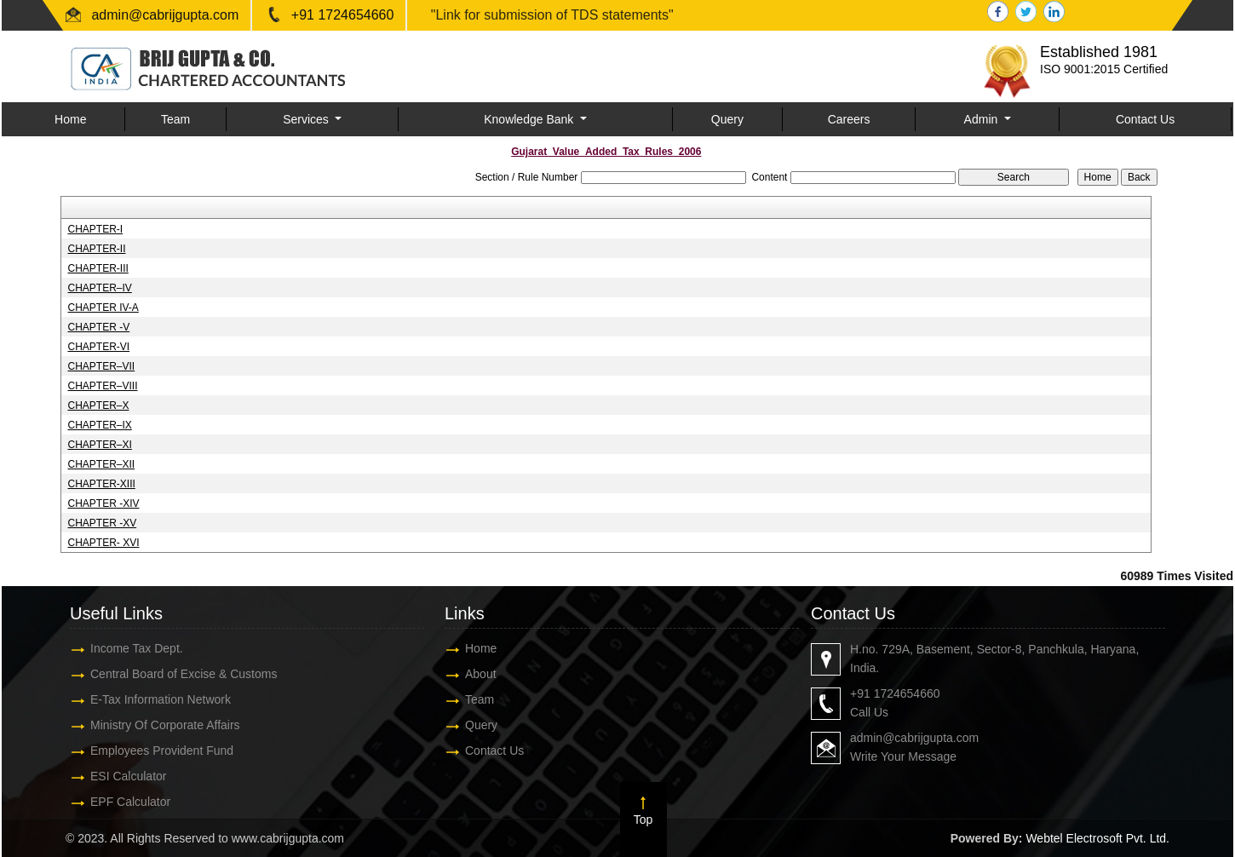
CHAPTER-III (97, 268)
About (468, 674)
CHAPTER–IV (99, 288)
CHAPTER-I (95, 229)
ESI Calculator (115, 776)
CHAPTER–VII (101, 366)
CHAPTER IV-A (102, 307)
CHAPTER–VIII (102, 386)
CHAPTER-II (96, 249)
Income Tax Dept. (124, 648)
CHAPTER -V (98, 327)
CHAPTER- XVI (103, 543)
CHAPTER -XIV (103, 503)
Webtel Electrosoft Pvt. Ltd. (1097, 838)
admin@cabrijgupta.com (164, 15)
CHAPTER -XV (101, 523)
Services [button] (307, 119)
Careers (849, 119)
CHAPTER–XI (99, 445)
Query (727, 119)
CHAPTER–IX (99, 425)
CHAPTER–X (98, 405)
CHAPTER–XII (101, 464)
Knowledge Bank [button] (530, 119)
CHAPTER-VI (98, 347)
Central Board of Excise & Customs (171, 674)
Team (175, 119)
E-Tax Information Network (148, 699)
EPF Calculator (118, 801)
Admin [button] (983, 119)
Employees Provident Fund (149, 750)
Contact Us (1145, 119)
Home (70, 119)
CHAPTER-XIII (101, 484)
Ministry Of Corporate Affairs (152, 725)
